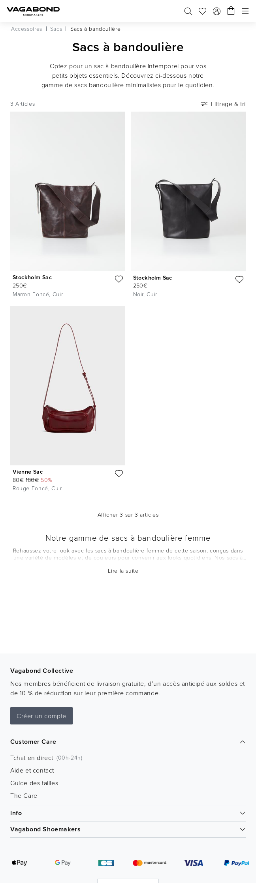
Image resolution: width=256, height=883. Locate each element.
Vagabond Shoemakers (128, 829)
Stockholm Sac (32, 277)
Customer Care (128, 741)
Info (128, 813)
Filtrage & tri (222, 103)
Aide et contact (32, 770)
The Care (24, 795)
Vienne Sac (28, 472)
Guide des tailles (34, 782)
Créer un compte (41, 715)
